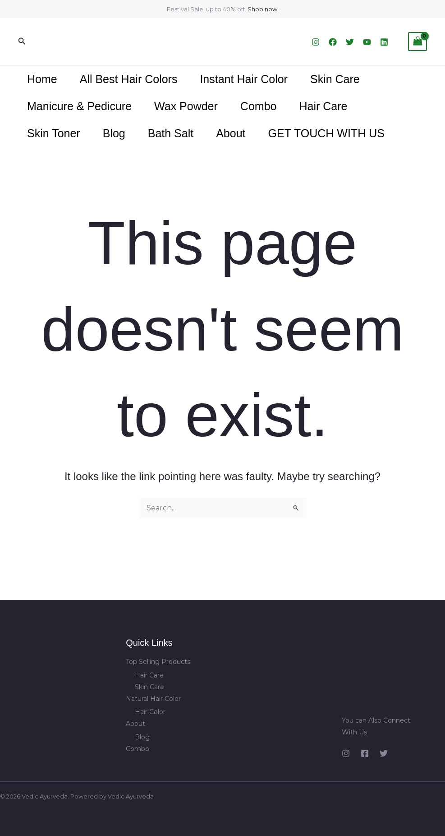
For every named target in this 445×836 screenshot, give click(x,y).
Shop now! (263, 9)
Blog (114, 133)
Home (42, 79)
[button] (22, 41)
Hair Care (323, 106)
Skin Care (335, 79)
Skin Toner (53, 133)
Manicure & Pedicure (79, 106)
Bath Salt (170, 133)
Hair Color (150, 712)
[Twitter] (350, 42)
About (230, 133)
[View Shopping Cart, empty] (417, 41)
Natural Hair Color (153, 699)
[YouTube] (367, 42)
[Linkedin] (384, 42)
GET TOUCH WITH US (326, 133)
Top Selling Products (158, 662)
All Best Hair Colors (129, 79)
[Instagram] (316, 42)
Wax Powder (186, 106)
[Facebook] (333, 42)
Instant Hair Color (244, 79)
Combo (258, 106)
